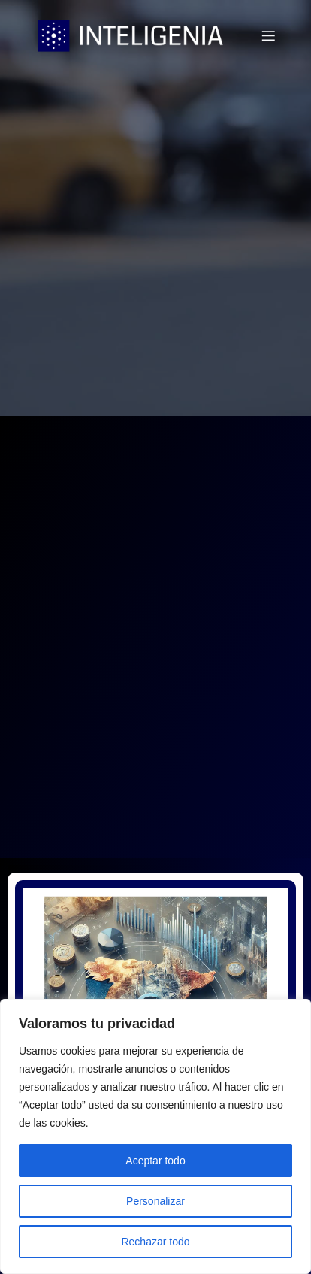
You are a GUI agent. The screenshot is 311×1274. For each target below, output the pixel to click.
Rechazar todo (155, 1242)
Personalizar (155, 1201)
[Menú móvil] (268, 35)
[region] (155, 1136)
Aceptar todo (155, 1160)
